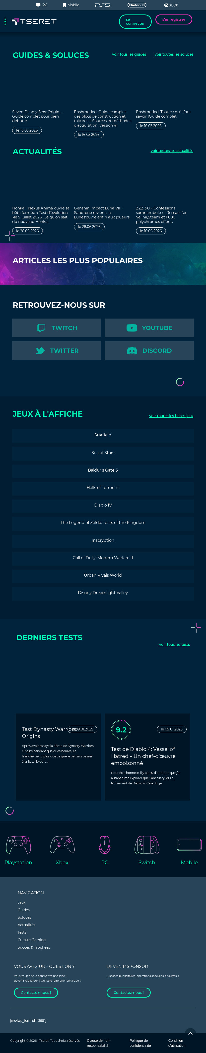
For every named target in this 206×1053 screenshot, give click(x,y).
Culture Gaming (32, 940)
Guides (24, 910)
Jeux (21, 902)
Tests (22, 932)
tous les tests (174, 644)
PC (41, 5)
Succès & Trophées (34, 947)
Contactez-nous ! (36, 992)
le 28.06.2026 (27, 231)
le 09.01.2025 (82, 729)
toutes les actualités (172, 151)
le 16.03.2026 (27, 130)
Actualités (26, 925)
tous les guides (129, 54)
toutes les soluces (174, 54)
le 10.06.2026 (151, 231)
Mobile (71, 5)
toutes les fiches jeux (171, 416)
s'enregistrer (173, 19)
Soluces (24, 917)
